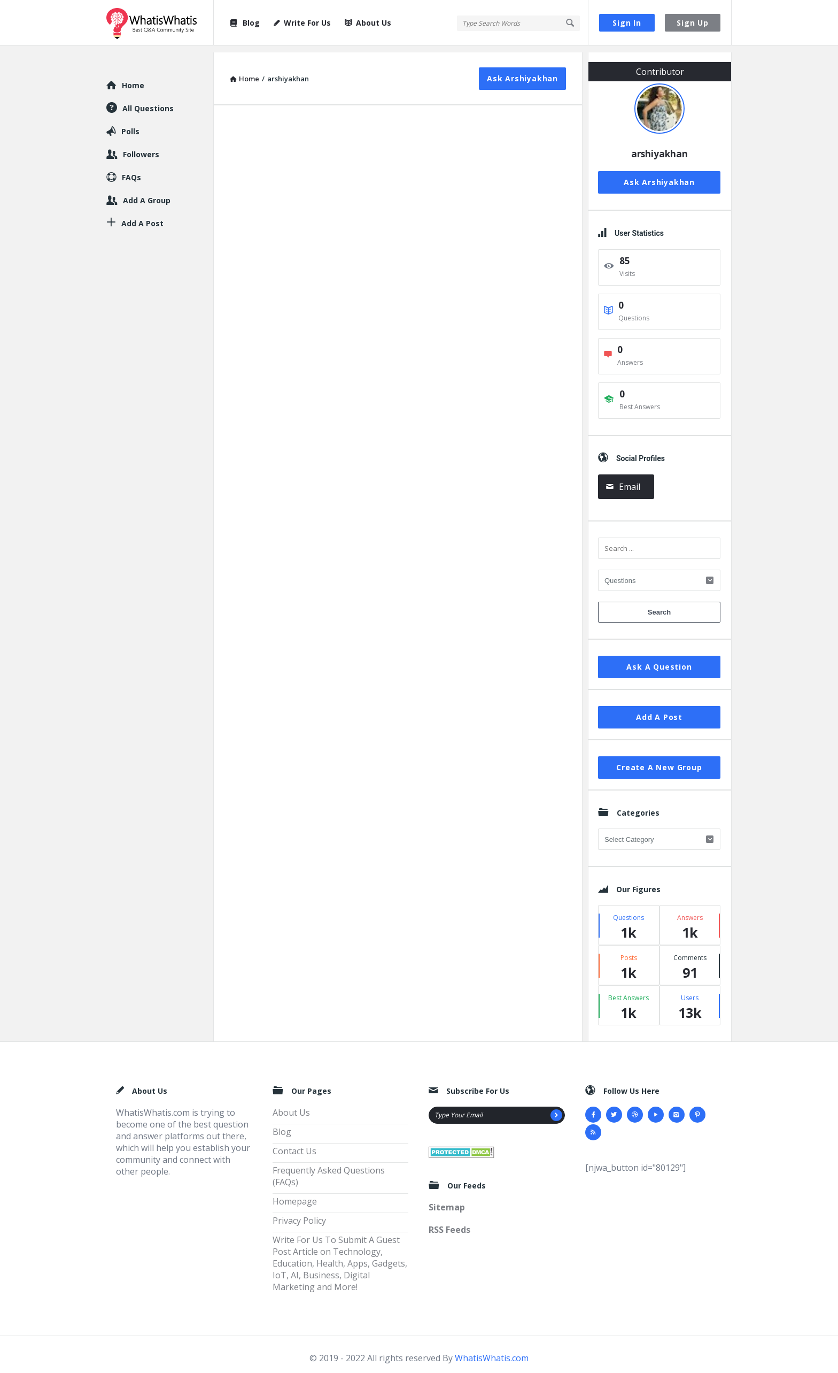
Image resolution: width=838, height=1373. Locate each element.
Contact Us (294, 1144)
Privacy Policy (299, 1213)
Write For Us (302, 23)
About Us (368, 23)
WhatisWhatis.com (492, 1351)
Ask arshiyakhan (522, 71)
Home (133, 78)
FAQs (131, 170)
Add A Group (146, 193)
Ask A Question (659, 660)
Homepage (295, 1194)
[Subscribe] (556, 1108)
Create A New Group (659, 760)
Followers (141, 147)
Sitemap (447, 1200)
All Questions (148, 101)
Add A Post (659, 710)
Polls (130, 124)
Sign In (626, 23)
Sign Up (693, 23)
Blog (244, 23)
